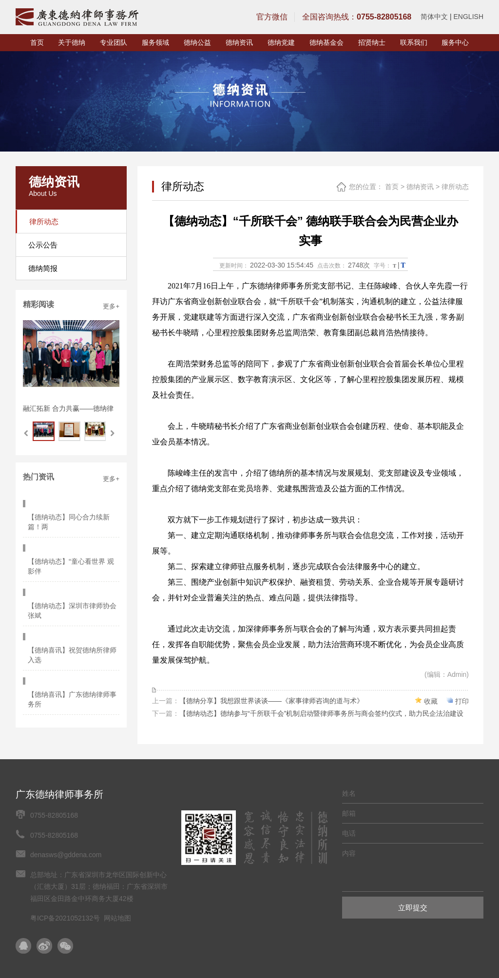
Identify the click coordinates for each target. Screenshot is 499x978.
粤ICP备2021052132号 (65, 918)
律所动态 (455, 187)
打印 (462, 701)
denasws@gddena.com (66, 855)
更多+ (111, 306)
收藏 (431, 701)
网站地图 (117, 918)
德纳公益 (197, 42)
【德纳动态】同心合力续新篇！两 (71, 508)
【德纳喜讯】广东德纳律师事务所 (74, 628)
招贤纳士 (371, 42)
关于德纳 (71, 42)
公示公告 (43, 245)
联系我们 (413, 42)
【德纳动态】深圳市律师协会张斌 (74, 568)
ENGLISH (468, 16)
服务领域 (155, 42)
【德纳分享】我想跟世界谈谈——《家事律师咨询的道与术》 (271, 701)
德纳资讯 (239, 42)
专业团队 (113, 42)
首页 (37, 42)
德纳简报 (43, 268)
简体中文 (434, 16)
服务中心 (455, 42)
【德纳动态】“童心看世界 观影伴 (73, 538)
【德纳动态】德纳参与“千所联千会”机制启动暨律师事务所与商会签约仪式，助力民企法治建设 (321, 713)
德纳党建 (281, 42)
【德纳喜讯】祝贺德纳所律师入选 (74, 598)
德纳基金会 (326, 42)
